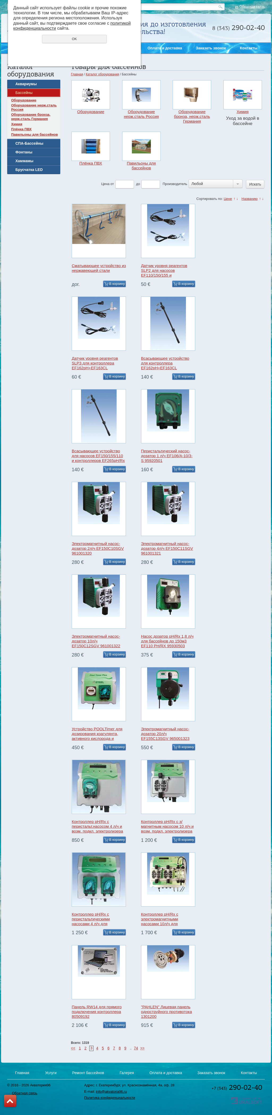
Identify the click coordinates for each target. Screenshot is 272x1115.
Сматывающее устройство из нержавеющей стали (99, 268)
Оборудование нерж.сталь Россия (34, 107)
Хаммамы (24, 161)
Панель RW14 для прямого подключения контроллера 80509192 (97, 1012)
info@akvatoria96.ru (111, 1091)
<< (73, 1048)
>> (142, 1048)
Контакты (248, 48)
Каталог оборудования (102, 74)
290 (238, 27)
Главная (77, 74)
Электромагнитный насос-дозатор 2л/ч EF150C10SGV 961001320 (98, 548)
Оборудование (23, 100)
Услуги (51, 1073)
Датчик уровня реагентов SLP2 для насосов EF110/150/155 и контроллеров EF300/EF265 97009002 (167, 275)
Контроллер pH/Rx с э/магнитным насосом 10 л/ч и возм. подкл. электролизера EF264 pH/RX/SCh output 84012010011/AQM (167, 831)
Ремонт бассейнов (88, 1073)
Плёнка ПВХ (21, 129)
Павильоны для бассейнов (34, 134)
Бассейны (23, 93)
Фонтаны (23, 152)
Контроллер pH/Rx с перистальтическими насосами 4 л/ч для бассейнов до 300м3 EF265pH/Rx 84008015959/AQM (91, 926)
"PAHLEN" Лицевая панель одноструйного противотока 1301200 (166, 1012)
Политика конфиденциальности (109, 1098)
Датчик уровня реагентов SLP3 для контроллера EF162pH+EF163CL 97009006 (95, 365)
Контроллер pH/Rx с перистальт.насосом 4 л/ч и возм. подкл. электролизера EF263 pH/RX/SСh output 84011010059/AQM (97, 831)
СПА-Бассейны (29, 143)
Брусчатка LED (29, 170)
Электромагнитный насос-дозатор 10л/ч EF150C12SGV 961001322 (96, 641)
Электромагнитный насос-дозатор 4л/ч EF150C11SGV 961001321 (167, 548)
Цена (105, 184)
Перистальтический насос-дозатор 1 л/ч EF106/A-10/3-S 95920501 (167, 456)
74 (136, 1048)
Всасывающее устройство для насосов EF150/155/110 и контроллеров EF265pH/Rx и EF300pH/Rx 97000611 (98, 458)
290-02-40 (236, 1087)
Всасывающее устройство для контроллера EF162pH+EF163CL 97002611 (165, 365)
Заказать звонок (264, 210)
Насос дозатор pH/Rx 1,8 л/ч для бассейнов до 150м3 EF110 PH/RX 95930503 (167, 641)
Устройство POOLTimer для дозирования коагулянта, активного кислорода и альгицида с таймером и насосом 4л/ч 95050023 (97, 738)
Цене (228, 199)
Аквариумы (26, 84)
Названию (249, 199)
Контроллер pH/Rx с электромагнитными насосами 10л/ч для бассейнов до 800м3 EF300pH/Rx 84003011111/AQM (160, 926)
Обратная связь (252, 6)
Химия (16, 124)
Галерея (127, 1073)
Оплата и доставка (164, 48)
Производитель (175, 184)
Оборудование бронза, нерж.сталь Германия (30, 117)
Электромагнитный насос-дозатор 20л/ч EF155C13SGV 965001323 (165, 734)
